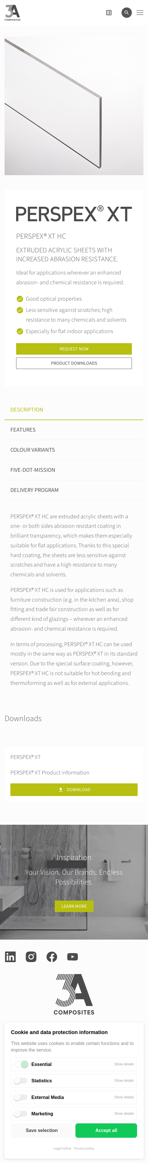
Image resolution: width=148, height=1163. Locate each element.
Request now (74, 349)
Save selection (42, 1130)
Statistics (41, 1080)
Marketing (42, 1113)
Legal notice (62, 1148)
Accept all (106, 1130)
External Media (47, 1097)
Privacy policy (84, 1148)
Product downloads (74, 363)
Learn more (74, 906)
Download (74, 790)
